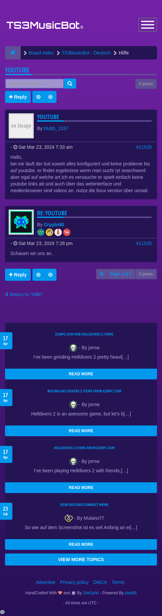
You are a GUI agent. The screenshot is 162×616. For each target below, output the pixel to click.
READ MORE (81, 374)
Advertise (45, 582)
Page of (121, 274)
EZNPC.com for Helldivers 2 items (84, 334)
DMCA (100, 582)
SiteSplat (90, 593)
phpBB (131, 593)
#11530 (144, 243)
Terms (118, 582)
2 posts (146, 84)
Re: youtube (52, 213)
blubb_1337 (56, 128)
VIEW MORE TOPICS (81, 559)
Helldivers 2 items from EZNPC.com (84, 448)
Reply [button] (18, 97)
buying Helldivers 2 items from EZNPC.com (84, 391)
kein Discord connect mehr (84, 504)
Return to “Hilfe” (24, 294)
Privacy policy (74, 582)
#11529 (144, 147)
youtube (17, 70)
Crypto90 (54, 224)
